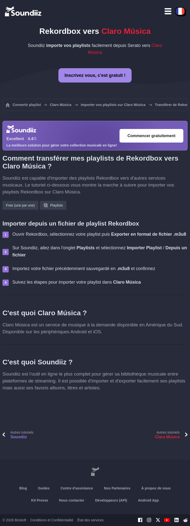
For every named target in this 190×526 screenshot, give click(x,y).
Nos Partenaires (117, 488)
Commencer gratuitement (151, 136)
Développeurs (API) (111, 500)
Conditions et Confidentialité (51, 520)
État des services (90, 520)
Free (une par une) (20, 205)
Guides (43, 488)
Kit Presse (39, 500)
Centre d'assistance (77, 488)
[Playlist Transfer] (23, 11)
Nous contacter (71, 500)
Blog (23, 488)
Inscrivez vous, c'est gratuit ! (95, 75)
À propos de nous (156, 488)
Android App (148, 500)
